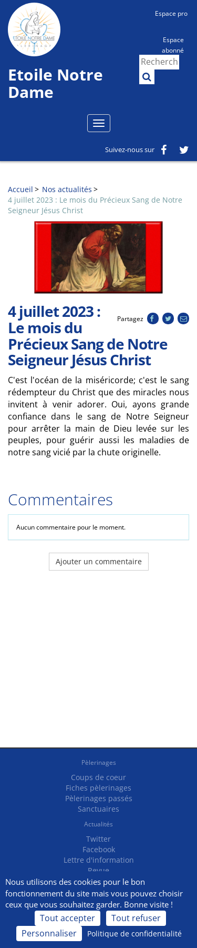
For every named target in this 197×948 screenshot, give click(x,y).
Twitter (98, 839)
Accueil (20, 189)
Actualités (98, 824)
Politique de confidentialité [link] (134, 934)
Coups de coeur (98, 777)
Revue (98, 870)
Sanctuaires (98, 809)
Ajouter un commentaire (99, 561)
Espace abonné (173, 44)
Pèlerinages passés (98, 798)
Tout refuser (136, 918)
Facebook (98, 849)
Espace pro (171, 13)
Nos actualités (67, 189)
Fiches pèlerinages (98, 788)
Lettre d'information (99, 860)
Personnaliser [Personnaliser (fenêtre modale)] (49, 933)
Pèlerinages (98, 762)
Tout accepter (67, 918)
